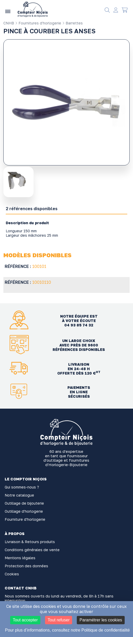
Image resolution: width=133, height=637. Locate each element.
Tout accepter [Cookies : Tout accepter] (25, 620)
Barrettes (72, 23)
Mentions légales (20, 558)
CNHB (8, 23)
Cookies (12, 574)
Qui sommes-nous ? (22, 487)
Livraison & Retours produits (30, 541)
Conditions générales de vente (32, 550)
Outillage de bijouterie (24, 503)
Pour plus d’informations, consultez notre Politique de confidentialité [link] (67, 630)
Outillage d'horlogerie (24, 511)
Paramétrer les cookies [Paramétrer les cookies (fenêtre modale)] (100, 620)
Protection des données (26, 566)
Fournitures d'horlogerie (38, 23)
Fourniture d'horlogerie (25, 519)
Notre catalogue (19, 495)
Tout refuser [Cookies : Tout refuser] (58, 620)
